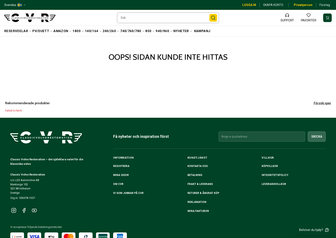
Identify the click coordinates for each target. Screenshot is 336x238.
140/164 (93, 31)
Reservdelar (18, 31)
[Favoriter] (308, 17)
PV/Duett (42, 31)
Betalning (195, 175)
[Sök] (213, 18)
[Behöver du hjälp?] (314, 230)
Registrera (121, 166)
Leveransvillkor (274, 184)
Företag (325, 5)
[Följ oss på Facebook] (24, 210)
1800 (78, 31)
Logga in (249, 5)
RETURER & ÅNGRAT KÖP (203, 193)
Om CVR (118, 184)
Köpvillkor (270, 166)
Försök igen (322, 103)
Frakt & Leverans (200, 184)
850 (150, 31)
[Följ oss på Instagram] (13, 210)
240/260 (111, 31)
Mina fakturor (198, 211)
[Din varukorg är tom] (327, 17)
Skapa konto (273, 5)
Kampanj (202, 31)
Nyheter (182, 31)
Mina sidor (121, 175)
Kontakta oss (198, 166)
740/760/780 (132, 31)
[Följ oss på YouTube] (34, 210)
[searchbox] (168, 18)
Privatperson (303, 5)
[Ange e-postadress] (262, 136)
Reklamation (197, 202)
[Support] (287, 17)
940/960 (164, 31)
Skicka (316, 136)
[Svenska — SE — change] (15, 5)
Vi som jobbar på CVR (128, 193)
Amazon (62, 31)
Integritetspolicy (275, 175)
